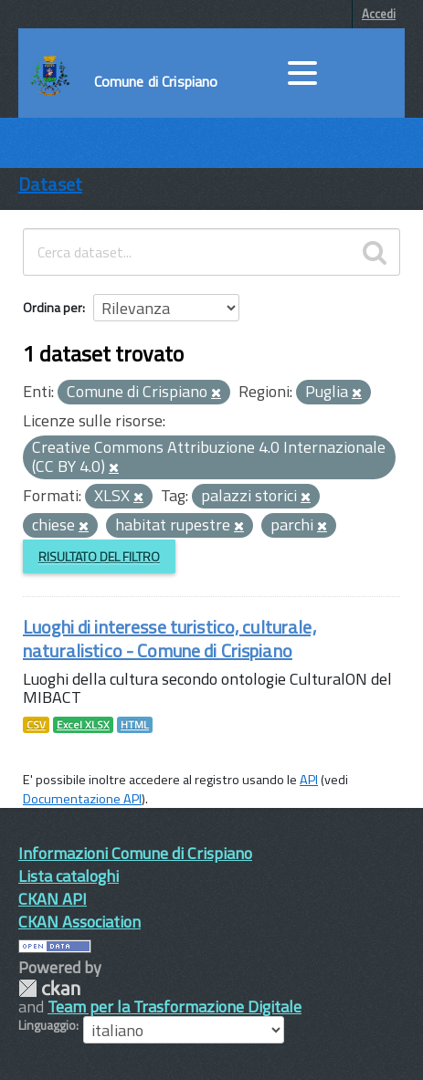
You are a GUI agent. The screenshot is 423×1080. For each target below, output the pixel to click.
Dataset (50, 184)
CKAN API (52, 898)
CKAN (49, 988)
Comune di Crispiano (156, 81)
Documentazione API (82, 799)
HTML (135, 725)
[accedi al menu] (302, 73)
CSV (36, 725)
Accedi (379, 14)
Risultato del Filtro (99, 556)
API (309, 780)
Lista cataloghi (68, 876)
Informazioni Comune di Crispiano (135, 853)
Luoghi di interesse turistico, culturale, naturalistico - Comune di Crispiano (169, 639)
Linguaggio (47, 1025)
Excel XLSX (83, 725)
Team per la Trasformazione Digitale (174, 1006)
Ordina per (52, 307)
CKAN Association (79, 921)
